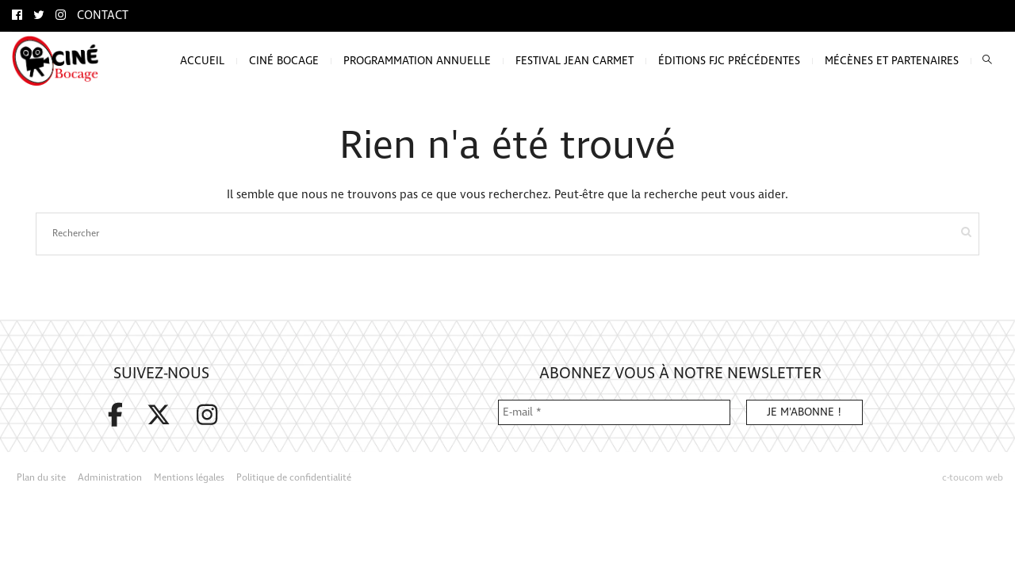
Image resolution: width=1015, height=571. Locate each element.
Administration (110, 478)
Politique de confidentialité (293, 478)
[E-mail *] (614, 412)
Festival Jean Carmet (574, 60)
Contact (102, 15)
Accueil (202, 60)
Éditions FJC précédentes (729, 60)
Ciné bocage (284, 60)
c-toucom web (972, 478)
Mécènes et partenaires (892, 60)
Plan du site (41, 478)
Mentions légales (189, 478)
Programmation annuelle (417, 60)
